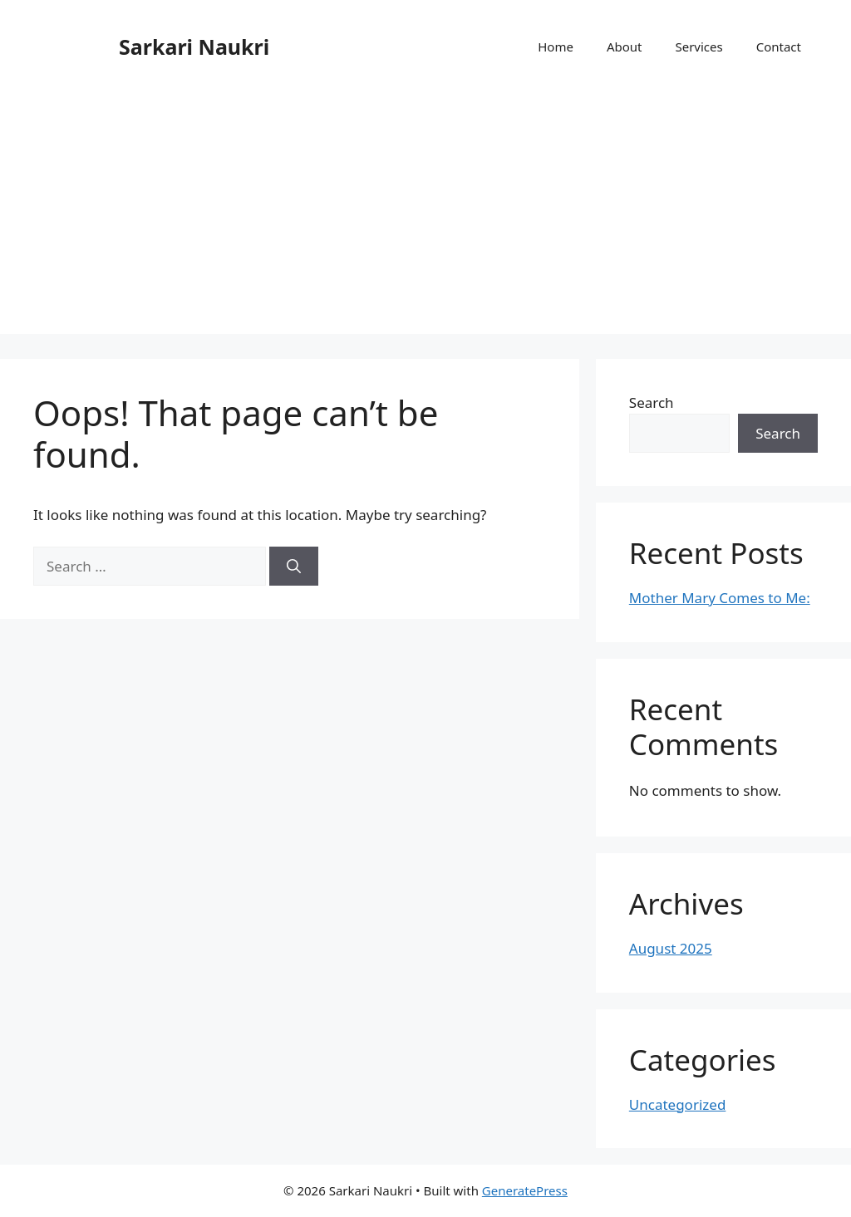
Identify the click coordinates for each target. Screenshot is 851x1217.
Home (555, 46)
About (624, 46)
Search (651, 402)
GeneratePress (525, 1190)
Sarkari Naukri (194, 46)
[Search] (293, 566)
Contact (778, 46)
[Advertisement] (425, 217)
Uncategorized (677, 1104)
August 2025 (670, 948)
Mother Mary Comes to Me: (719, 597)
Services (698, 46)
